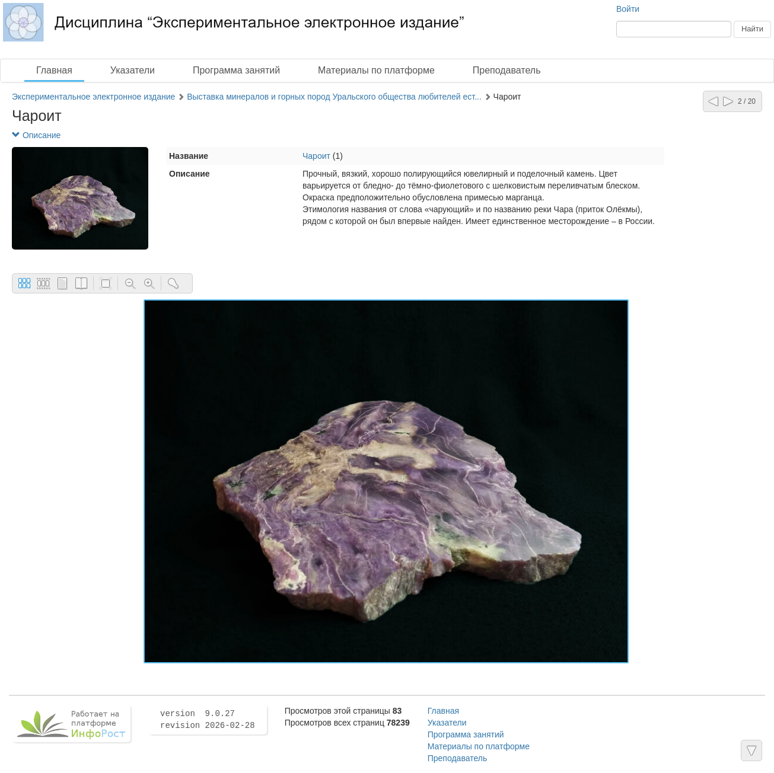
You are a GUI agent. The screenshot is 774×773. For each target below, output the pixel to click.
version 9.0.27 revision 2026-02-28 (207, 719)
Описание (36, 135)
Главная (54, 70)
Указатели (132, 70)
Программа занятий (236, 70)
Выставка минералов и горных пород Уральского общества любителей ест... (334, 96)
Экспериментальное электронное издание (93, 96)
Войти (627, 9)
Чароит (316, 156)
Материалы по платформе (376, 70)
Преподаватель (507, 70)
